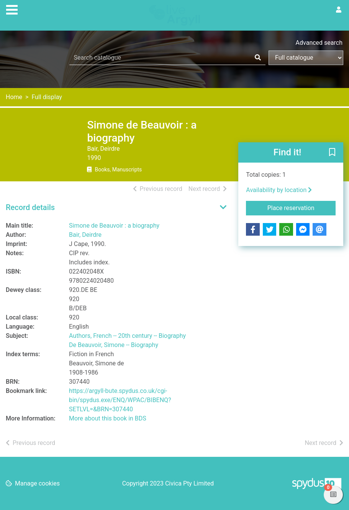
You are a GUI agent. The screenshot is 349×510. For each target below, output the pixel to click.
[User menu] (338, 10)
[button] (332, 153)
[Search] (257, 58)
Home (14, 97)
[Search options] (306, 58)
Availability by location (279, 190)
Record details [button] (30, 207)
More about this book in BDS (107, 418)
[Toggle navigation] (12, 9)
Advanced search (319, 42)
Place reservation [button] (301, 207)
